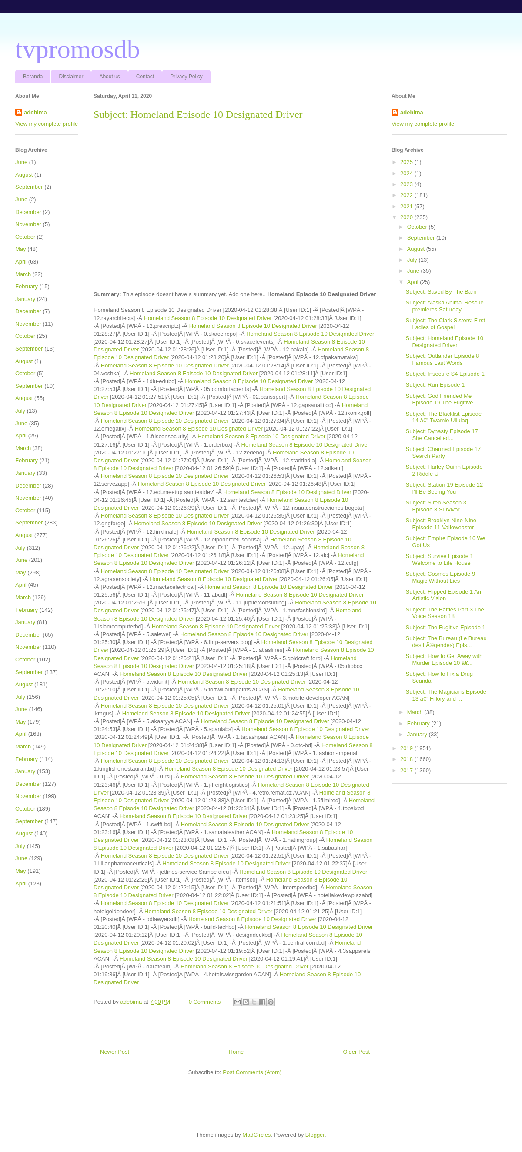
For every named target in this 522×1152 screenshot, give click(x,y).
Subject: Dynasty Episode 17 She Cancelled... (441, 434)
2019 (407, 748)
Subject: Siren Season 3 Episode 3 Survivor (435, 506)
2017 (407, 770)
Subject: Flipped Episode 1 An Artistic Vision (443, 595)
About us (109, 76)
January (25, 299)
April (21, 261)
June (21, 162)
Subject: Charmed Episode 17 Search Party (443, 452)
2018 (407, 759)
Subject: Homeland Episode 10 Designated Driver (444, 341)
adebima (35, 112)
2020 (407, 217)
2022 (407, 195)
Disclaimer (71, 76)
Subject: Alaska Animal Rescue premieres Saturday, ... (444, 306)
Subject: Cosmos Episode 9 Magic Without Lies (440, 577)
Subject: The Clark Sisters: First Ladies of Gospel (445, 324)
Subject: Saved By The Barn (440, 291)
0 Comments (205, 1001)
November (28, 224)
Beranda (33, 76)
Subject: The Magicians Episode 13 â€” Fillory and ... (445, 695)
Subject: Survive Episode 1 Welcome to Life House (439, 559)
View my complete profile (46, 123)
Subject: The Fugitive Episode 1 (445, 627)
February (26, 286)
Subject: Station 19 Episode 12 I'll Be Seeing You (444, 488)
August (24, 174)
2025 (407, 162)
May (20, 249)
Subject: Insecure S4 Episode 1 (444, 374)
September (29, 187)
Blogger (315, 1135)
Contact (145, 76)
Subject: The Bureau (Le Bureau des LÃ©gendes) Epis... (445, 641)
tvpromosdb (77, 49)
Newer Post (114, 1051)
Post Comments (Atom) (252, 1072)
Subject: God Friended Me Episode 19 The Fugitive (439, 399)
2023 (407, 184)
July (20, 410)
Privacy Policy (186, 76)
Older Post (356, 1051)
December (28, 212)
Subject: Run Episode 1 (435, 384)
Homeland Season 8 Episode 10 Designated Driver (208, 318)
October (25, 237)
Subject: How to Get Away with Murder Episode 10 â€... (443, 659)
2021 (407, 206)
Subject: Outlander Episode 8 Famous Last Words (442, 359)
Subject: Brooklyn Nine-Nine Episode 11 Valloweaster (440, 524)
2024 (407, 173)
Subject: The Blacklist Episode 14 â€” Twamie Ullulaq (443, 417)
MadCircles (256, 1135)
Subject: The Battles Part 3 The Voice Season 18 (444, 613)
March (23, 274)
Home (236, 1051)
